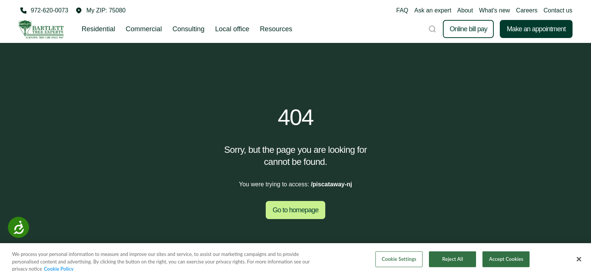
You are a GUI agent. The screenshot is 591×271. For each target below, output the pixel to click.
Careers (526, 10)
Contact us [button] (558, 10)
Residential (98, 29)
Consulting (189, 29)
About (465, 10)
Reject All (452, 262)
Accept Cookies (506, 262)
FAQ (402, 10)
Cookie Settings (399, 262)
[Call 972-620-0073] (44, 10)
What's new (494, 10)
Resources (276, 29)
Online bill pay (468, 29)
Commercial (144, 29)
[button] (100, 10)
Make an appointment (536, 29)
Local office (232, 29)
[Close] (579, 262)
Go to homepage (295, 210)
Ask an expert (432, 10)
